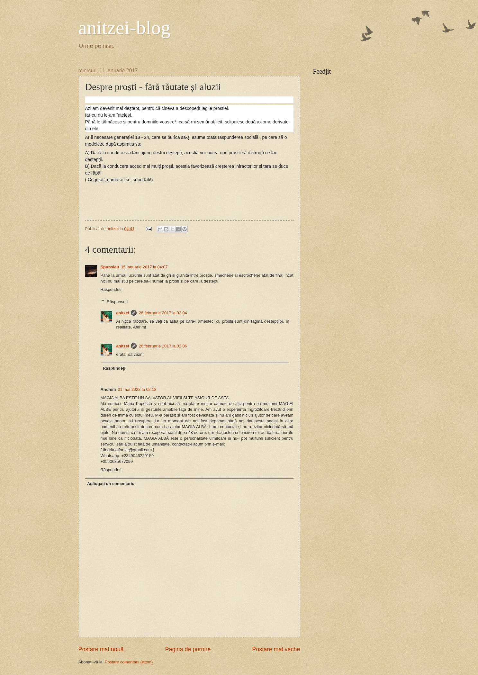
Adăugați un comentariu (110, 483)
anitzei (122, 312)
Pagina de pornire (188, 649)
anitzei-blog (124, 27)
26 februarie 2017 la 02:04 (163, 312)
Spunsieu (110, 267)
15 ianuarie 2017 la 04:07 (144, 267)
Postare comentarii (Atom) (129, 662)
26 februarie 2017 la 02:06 (163, 346)
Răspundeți (111, 289)
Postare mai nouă (101, 649)
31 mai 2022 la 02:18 (137, 389)
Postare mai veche (276, 649)
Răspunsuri (117, 301)
